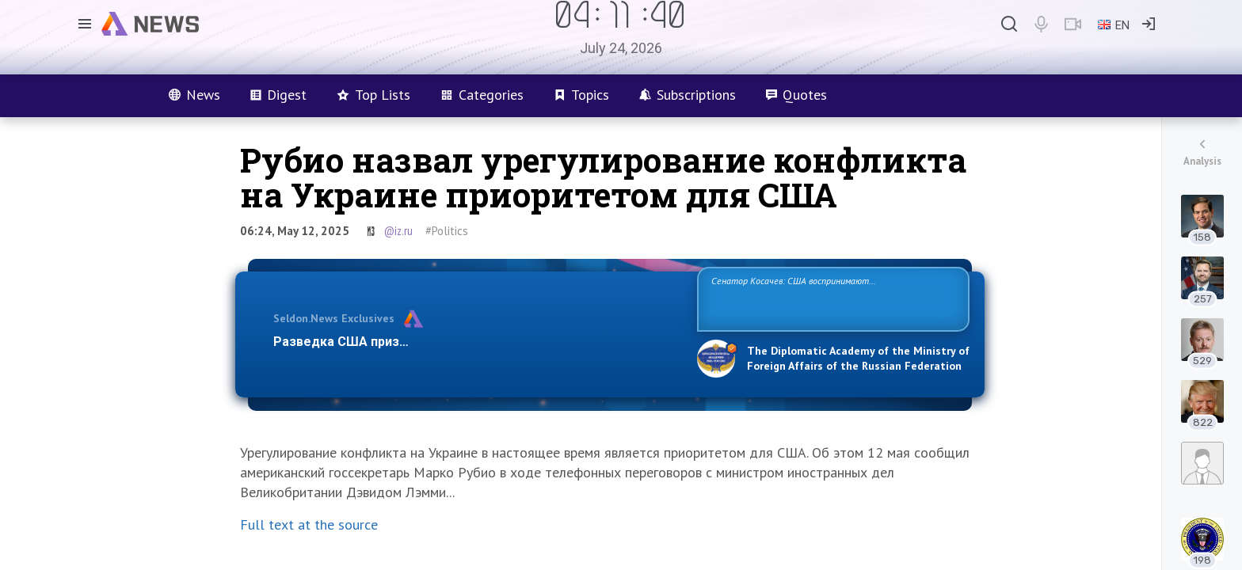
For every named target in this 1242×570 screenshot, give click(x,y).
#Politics (446, 230)
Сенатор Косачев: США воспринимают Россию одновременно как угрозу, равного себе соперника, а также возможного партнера (831, 298)
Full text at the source (309, 524)
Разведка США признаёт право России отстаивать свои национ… (476, 341)
